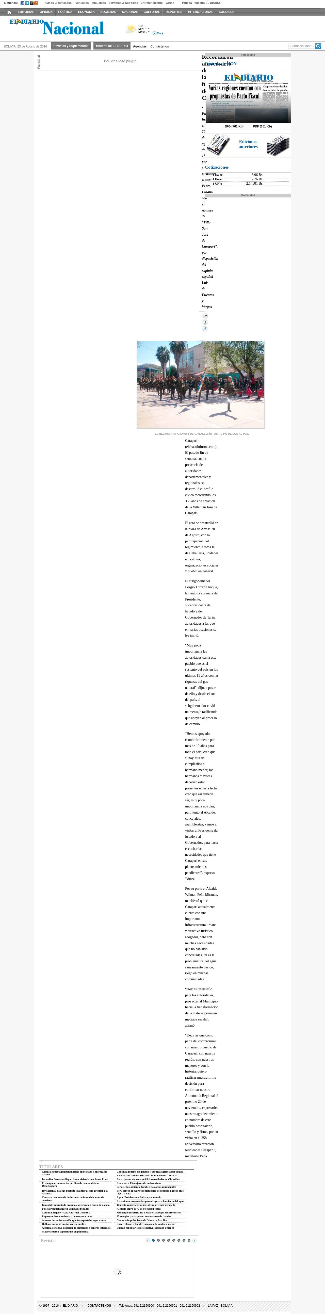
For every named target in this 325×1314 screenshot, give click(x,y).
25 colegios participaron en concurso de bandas (144, 1216)
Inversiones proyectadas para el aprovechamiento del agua (150, 1201)
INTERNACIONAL (200, 12)
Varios (170, 2)
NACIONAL (130, 12)
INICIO (9, 11)
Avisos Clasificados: (58, 2)
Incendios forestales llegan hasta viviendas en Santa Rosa (75, 1179)
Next (194, 1240)
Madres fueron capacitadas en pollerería (65, 1231)
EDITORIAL (26, 12)
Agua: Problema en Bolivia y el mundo (139, 1197)
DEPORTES (174, 12)
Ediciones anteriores (248, 144)
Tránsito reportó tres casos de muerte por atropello (146, 1205)
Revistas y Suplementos (70, 46)
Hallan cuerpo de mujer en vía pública (64, 1224)
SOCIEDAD (108, 12)
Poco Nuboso (131, 31)
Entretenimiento (152, 2)
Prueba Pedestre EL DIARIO (201, 2)
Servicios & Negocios (123, 2)
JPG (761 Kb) (233, 126)
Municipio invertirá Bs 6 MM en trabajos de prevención (149, 1212)
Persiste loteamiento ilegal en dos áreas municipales (146, 1187)
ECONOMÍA (86, 12)
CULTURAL (152, 12)
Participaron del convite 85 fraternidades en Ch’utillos (148, 1179)
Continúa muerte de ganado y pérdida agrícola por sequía (150, 1171)
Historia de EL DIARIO (112, 46)
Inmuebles (99, 2)
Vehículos (82, 2)
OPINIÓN (46, 12)
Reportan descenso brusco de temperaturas (67, 1216)
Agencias (140, 46)
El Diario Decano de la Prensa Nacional (61, 28)
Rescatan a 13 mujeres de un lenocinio (139, 1183)
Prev (148, 1240)
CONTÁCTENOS (99, 1305)
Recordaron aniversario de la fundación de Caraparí (147, 1175)
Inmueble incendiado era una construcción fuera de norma (76, 1205)
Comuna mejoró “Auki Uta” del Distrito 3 (66, 1212)
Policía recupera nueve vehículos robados (65, 1208)
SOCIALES (226, 12)
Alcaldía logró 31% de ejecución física (139, 1208)
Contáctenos (159, 46)
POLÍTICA (65, 12)
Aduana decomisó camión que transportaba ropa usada (74, 1220)
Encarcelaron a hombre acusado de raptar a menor (146, 1224)
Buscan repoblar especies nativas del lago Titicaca (145, 1227)
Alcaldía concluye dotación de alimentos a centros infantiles (76, 1227)
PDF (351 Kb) (262, 126)
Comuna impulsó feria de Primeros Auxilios (142, 1220)
